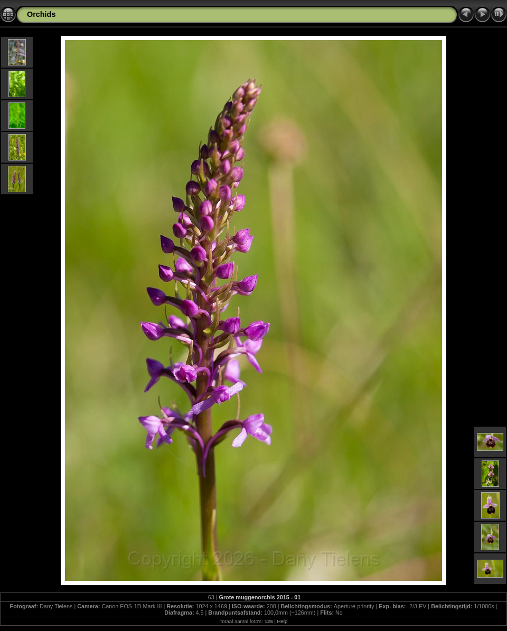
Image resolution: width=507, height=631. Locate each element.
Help (282, 621)
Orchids (41, 14)
